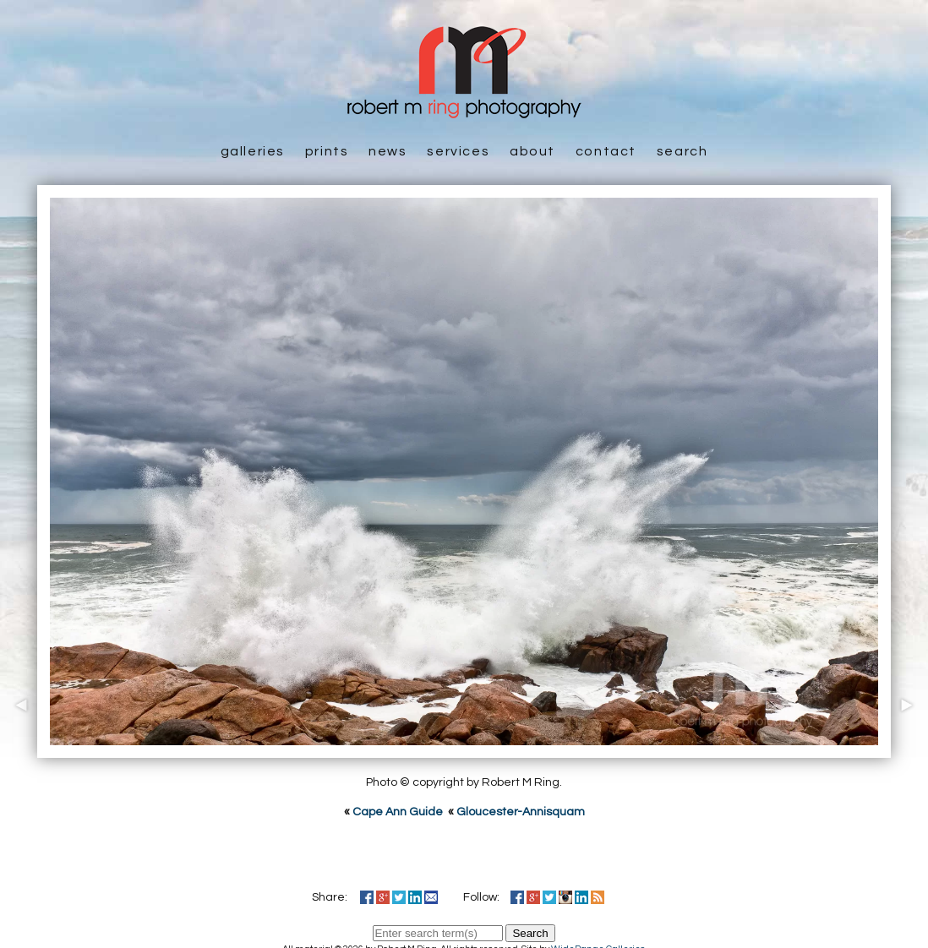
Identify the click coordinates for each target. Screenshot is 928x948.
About (532, 151)
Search (682, 151)
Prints (327, 151)
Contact (606, 151)
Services (458, 151)
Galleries (253, 151)
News (387, 151)
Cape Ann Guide (397, 812)
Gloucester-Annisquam (520, 812)
